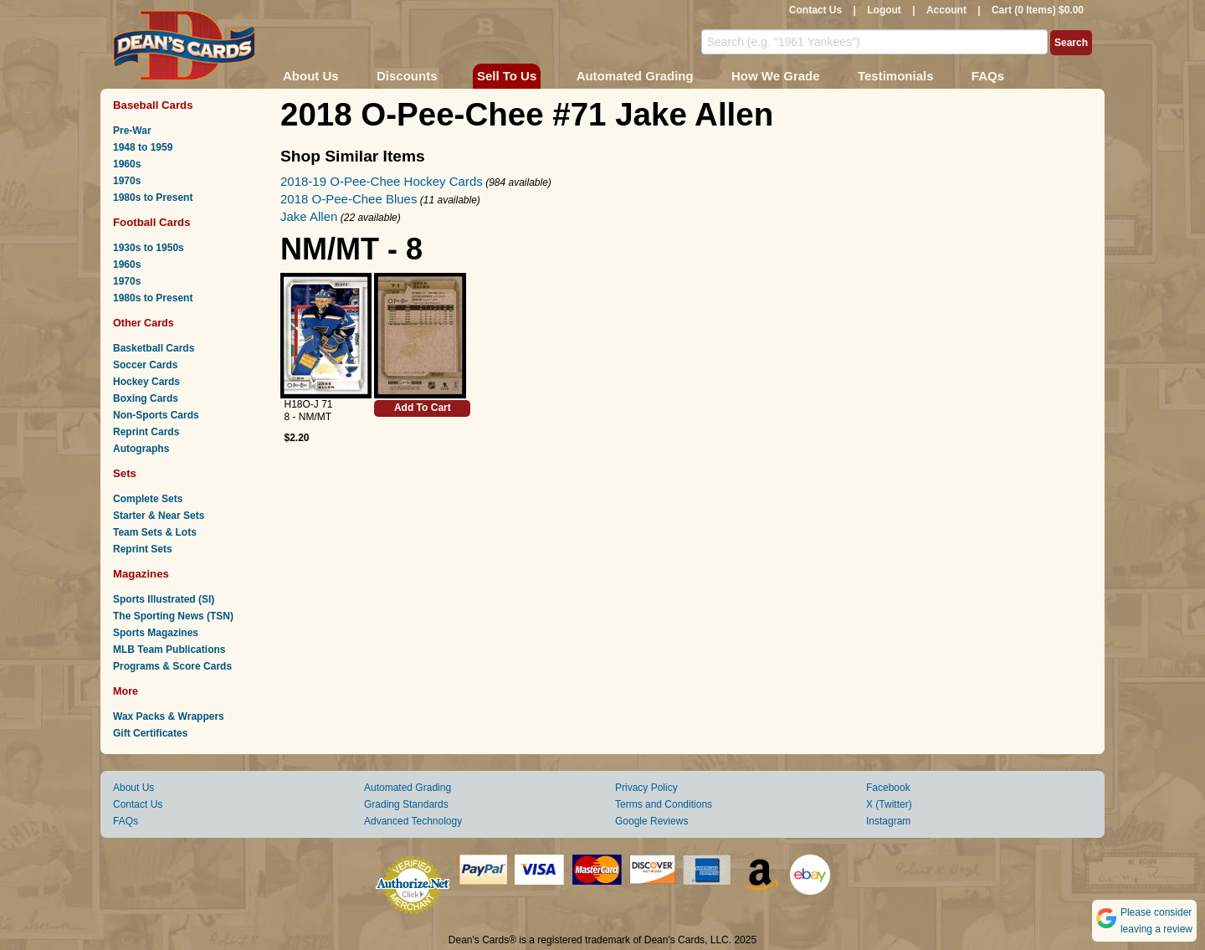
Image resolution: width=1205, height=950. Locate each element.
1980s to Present (152, 197)
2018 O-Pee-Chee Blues (348, 199)
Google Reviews (651, 821)
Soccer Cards (145, 365)
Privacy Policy (646, 787)
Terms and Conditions (663, 804)
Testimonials (896, 76)
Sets (124, 473)
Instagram (888, 821)
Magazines (141, 573)
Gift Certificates (150, 733)
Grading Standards (406, 804)
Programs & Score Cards (172, 666)
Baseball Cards (153, 105)
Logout (884, 10)
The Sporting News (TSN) (173, 616)
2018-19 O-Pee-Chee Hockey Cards (381, 181)
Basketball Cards (153, 348)
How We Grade (775, 76)
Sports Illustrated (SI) (163, 599)
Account (946, 10)
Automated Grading (635, 76)
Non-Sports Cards (156, 415)
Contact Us (815, 10)
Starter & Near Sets (158, 515)
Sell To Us (506, 76)
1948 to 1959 (142, 147)
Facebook (888, 787)
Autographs (141, 448)
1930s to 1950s (148, 248)
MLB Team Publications (169, 649)
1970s (127, 181)
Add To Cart (422, 407)
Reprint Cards (146, 432)
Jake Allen (308, 216)
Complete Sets (147, 499)
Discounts (407, 76)
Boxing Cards (145, 398)
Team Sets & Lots (155, 532)
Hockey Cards (146, 382)
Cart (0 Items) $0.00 (1038, 10)
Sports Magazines (155, 633)
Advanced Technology (413, 821)
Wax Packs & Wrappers (168, 716)
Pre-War (132, 130)
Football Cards (152, 222)
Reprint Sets (142, 549)
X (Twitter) (889, 804)
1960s (127, 164)
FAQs (988, 76)
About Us (311, 76)
